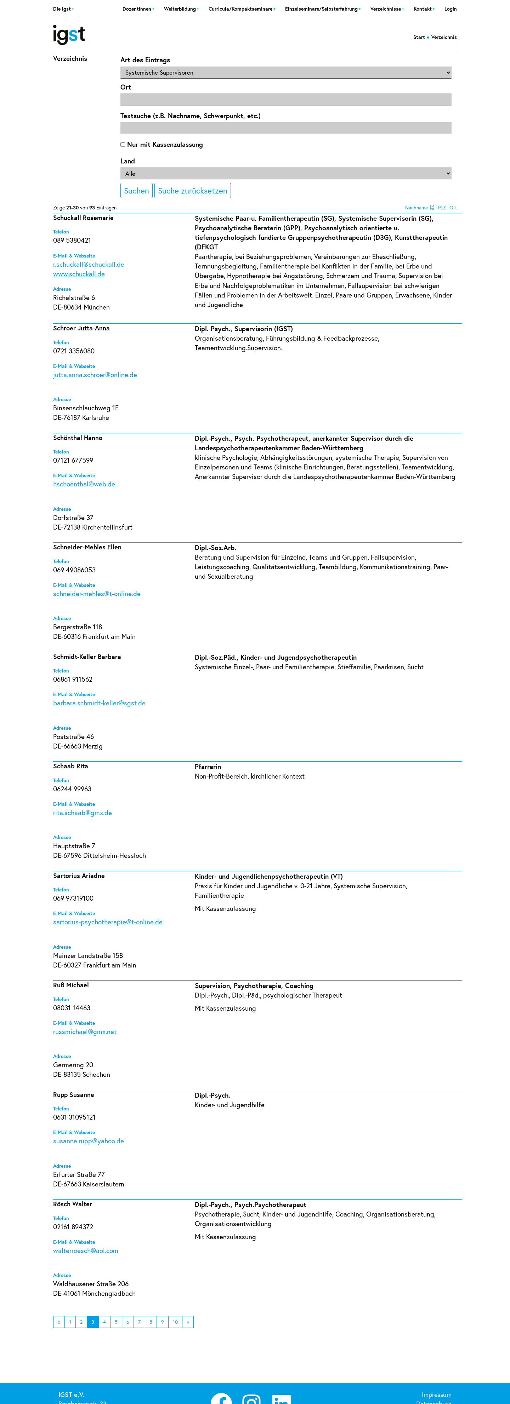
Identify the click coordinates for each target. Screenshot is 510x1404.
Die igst (62, 8)
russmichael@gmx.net (85, 1031)
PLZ (442, 207)
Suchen (136, 190)
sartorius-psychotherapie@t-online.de (108, 921)
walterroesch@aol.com (85, 1250)
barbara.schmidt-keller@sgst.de (99, 702)
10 (175, 1321)
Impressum (437, 1394)
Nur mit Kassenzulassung (161, 144)
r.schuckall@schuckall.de (88, 264)
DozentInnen (138, 8)
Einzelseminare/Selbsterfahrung (322, 8)
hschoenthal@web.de (84, 483)
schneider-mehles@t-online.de (97, 593)
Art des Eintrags (145, 59)
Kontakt (423, 8)
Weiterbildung (180, 8)
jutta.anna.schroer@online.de (95, 374)
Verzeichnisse (386, 8)
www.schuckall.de (79, 273)
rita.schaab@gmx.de (82, 812)
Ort (125, 86)
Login (450, 8)
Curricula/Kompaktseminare (241, 8)
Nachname (416, 207)
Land (127, 160)
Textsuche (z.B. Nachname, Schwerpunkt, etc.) (190, 115)
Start (419, 37)
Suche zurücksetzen (192, 190)
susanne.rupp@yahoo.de (88, 1140)
